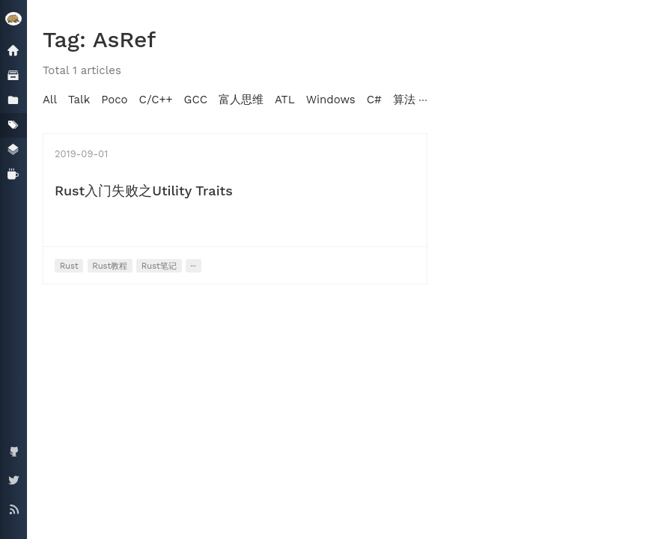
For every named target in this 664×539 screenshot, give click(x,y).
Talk (79, 99)
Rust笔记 (159, 266)
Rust (69, 266)
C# (374, 99)
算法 (404, 99)
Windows (331, 99)
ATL (285, 99)
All (50, 99)
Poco (114, 99)
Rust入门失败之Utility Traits (144, 190)
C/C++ (156, 99)
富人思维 (241, 99)
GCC (195, 99)
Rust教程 (109, 266)
